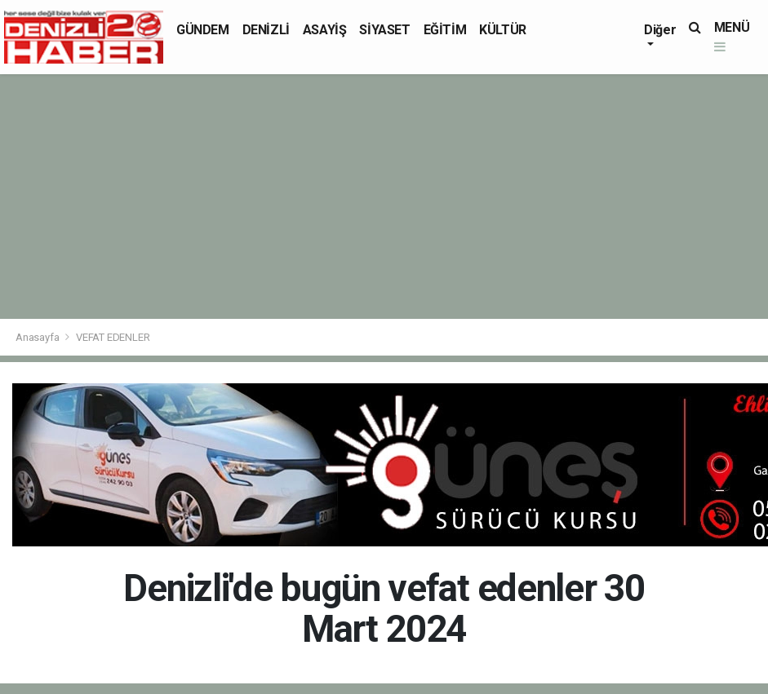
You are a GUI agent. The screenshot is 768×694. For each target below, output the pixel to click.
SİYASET (384, 30)
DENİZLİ (266, 30)
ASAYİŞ (325, 30)
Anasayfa (38, 337)
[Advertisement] (384, 196)
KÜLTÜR (502, 30)
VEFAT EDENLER (113, 337)
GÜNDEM (202, 30)
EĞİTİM (445, 30)
